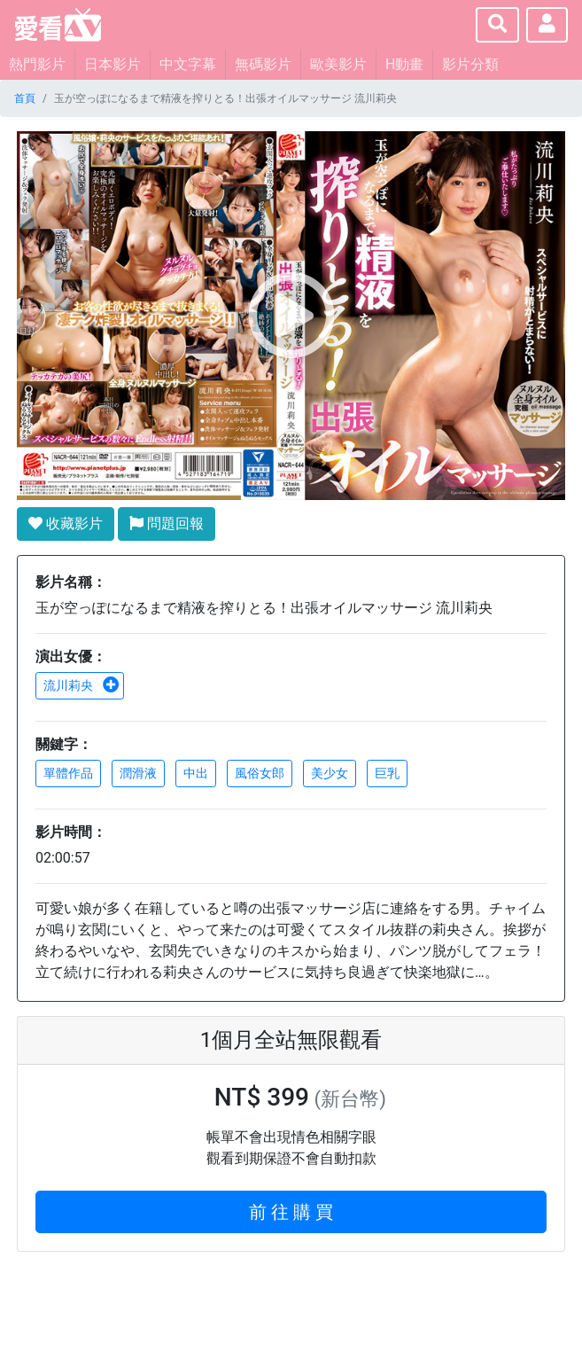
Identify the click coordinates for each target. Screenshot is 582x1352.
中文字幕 (187, 64)
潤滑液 (138, 773)
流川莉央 (81, 685)
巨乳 (387, 773)
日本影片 (112, 64)
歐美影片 (338, 64)
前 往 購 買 (291, 1212)
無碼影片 (263, 64)
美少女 (329, 773)
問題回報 (166, 523)
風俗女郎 (259, 773)
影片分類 (470, 64)
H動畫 (404, 64)
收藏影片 (65, 523)
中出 (195, 773)
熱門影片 (37, 64)
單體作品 (68, 773)
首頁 (24, 98)
